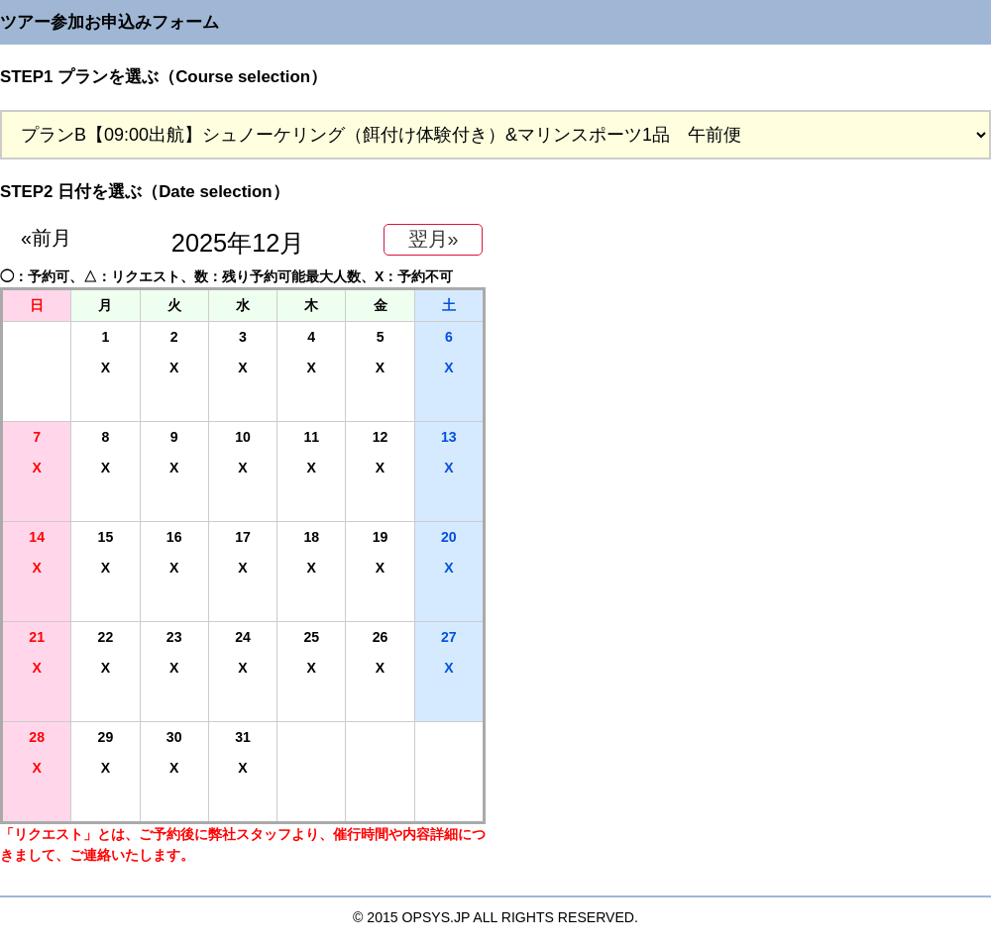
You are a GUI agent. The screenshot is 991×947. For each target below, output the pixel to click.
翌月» (433, 239)
